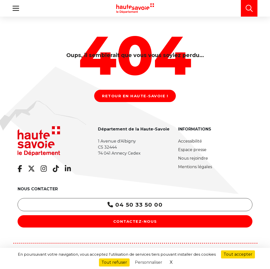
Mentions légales (195, 166)
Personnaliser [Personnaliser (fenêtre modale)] (148, 262)
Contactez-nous (135, 221)
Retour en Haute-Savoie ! (135, 96)
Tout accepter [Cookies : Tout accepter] (238, 254)
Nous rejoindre (193, 158)
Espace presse (192, 149)
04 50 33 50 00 (135, 204)
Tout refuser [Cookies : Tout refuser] (114, 262)
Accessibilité (190, 141)
